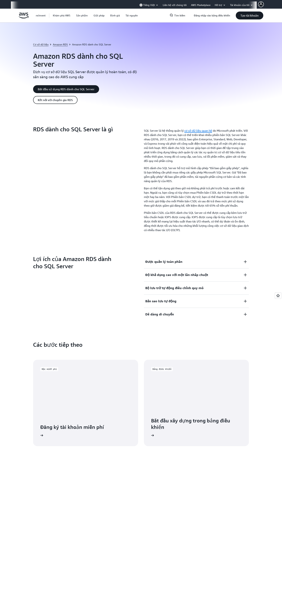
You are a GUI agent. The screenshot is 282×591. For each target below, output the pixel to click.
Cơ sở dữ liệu (41, 44)
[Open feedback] (278, 295)
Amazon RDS (60, 44)
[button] (61, 15)
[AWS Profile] (261, 4)
